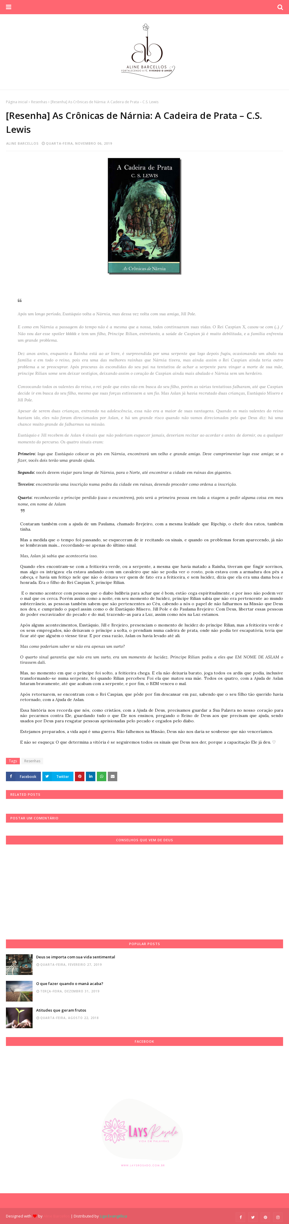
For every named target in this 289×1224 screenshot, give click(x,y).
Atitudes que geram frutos (61, 1010)
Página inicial (17, 101)
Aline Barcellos (22, 143)
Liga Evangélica (113, 1216)
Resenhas (39, 101)
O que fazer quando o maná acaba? (69, 983)
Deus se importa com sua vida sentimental (75, 957)
